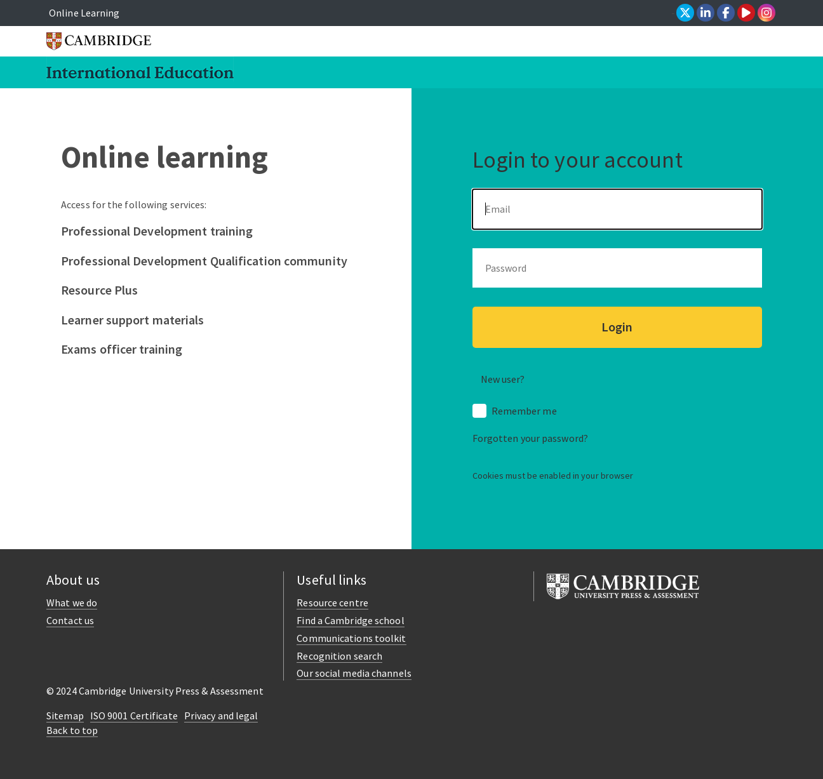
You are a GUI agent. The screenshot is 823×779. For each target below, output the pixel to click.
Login (616, 327)
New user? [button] (503, 379)
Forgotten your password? (530, 438)
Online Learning (84, 12)
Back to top (72, 730)
